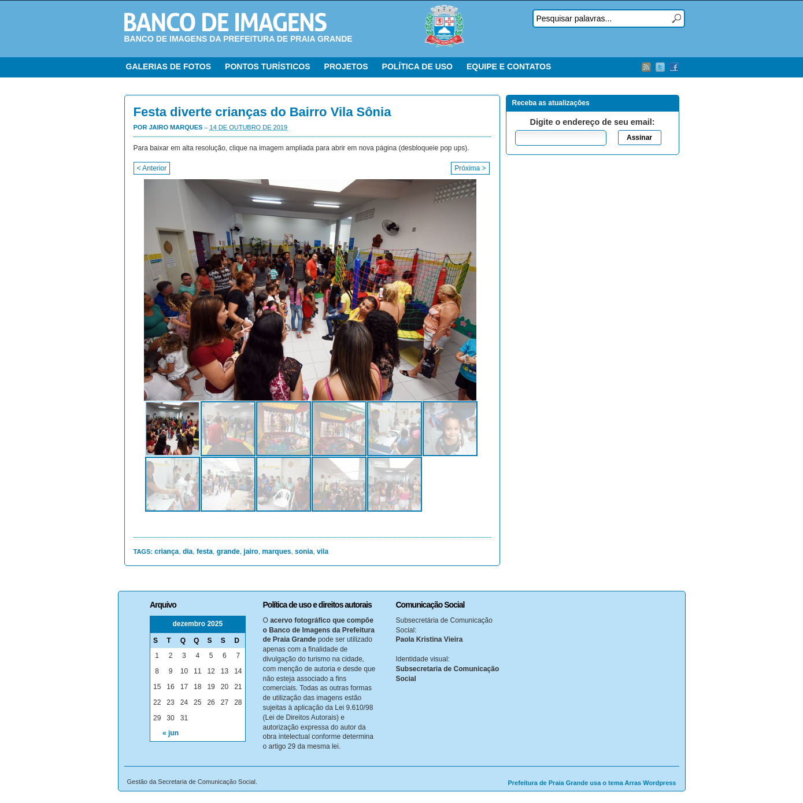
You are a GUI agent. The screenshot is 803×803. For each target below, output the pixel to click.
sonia (304, 551)
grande (228, 551)
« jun (170, 733)
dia (188, 551)
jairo (250, 551)
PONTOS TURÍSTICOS (267, 66)
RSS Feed (646, 67)
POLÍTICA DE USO (417, 66)
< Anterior (152, 168)
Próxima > (470, 168)
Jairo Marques (175, 127)
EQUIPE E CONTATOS (509, 66)
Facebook (674, 67)
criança (166, 551)
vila (322, 551)
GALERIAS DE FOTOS (169, 66)
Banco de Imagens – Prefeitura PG (225, 22)
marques (276, 551)
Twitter (660, 67)
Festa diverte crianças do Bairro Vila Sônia (262, 112)
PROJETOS (346, 66)
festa (205, 551)
